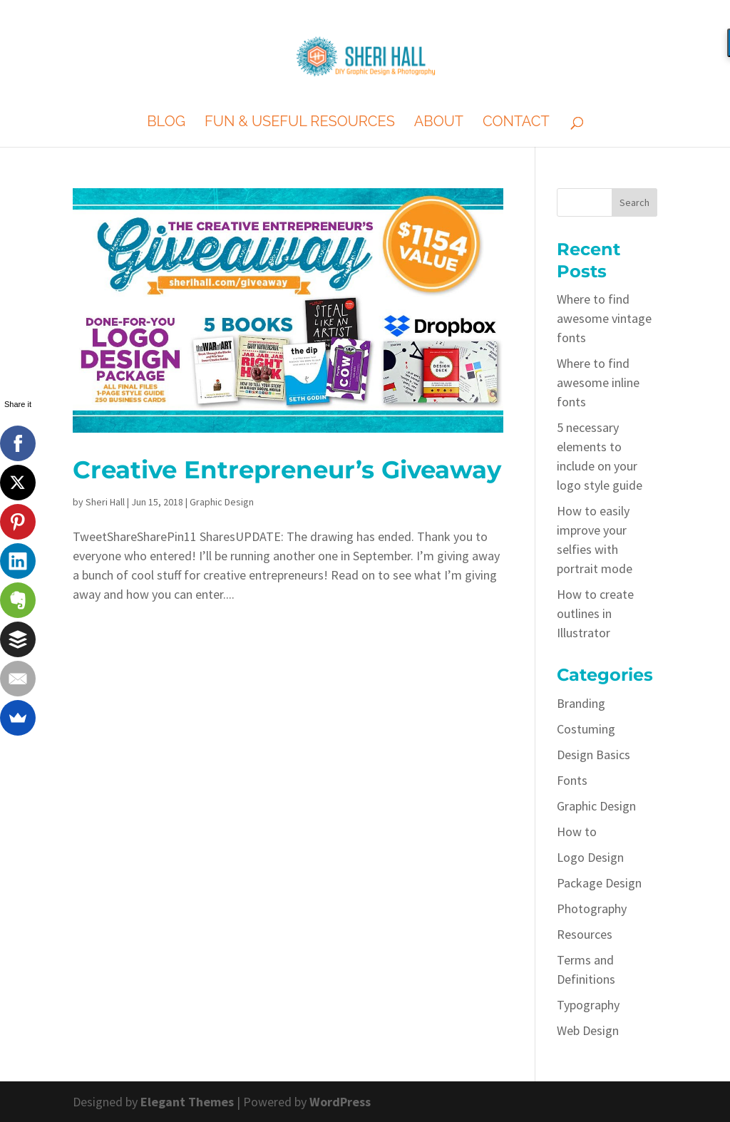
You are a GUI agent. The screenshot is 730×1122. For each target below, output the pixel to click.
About (438, 123)
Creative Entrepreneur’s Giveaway (287, 470)
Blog (166, 123)
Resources (584, 934)
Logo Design (590, 857)
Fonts (572, 780)
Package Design (599, 883)
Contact (516, 123)
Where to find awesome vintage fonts (604, 318)
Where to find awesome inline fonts (598, 382)
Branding (581, 703)
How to (577, 831)
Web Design (588, 1030)
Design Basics (593, 754)
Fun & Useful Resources (300, 123)
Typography (588, 1005)
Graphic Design (222, 501)
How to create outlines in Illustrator (595, 613)
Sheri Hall (105, 501)
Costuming (586, 729)
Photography (592, 908)
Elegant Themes (187, 1101)
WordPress (340, 1101)
